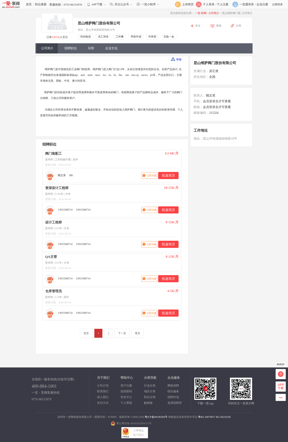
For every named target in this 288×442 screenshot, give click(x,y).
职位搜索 (41, 4)
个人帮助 (126, 403)
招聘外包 (173, 397)
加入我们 (103, 397)
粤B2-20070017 (206, 416)
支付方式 (103, 403)
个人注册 (222, 4)
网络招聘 (173, 385)
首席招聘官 (174, 403)
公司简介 (214, 13)
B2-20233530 (223, 416)
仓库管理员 (53, 291)
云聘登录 (277, 4)
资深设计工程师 (56, 188)
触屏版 (148, 403)
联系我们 (103, 391)
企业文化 (111, 48)
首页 (29, 4)
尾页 (137, 333)
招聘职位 (70, 48)
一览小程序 (148, 4)
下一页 (122, 333)
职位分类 (150, 397)
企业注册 (262, 4)
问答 (91, 48)
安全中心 (126, 397)
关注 (197, 25)
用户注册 (126, 385)
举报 (218, 25)
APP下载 (97, 4)
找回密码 (126, 391)
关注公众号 (122, 4)
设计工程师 (53, 222)
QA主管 (51, 256)
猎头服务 (173, 391)
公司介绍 (103, 385)
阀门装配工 (53, 153)
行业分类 (150, 385)
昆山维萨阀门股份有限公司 (99, 23)
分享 (238, 25)
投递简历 (168, 175)
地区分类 (150, 391)
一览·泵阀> (201, 13)
